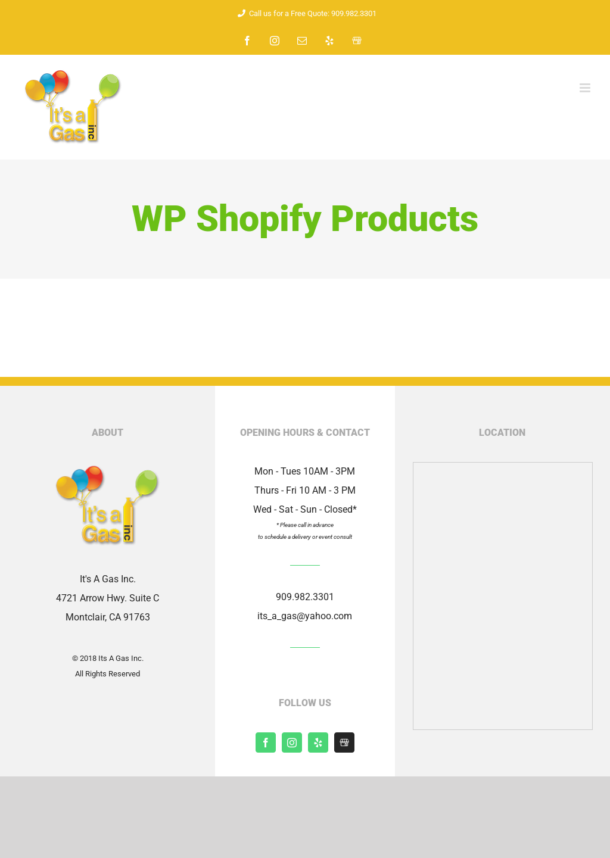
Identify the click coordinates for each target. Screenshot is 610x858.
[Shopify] (344, 742)
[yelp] (318, 742)
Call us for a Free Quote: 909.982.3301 (305, 13)
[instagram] (292, 742)
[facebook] (266, 742)
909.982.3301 (305, 597)
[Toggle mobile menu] (586, 88)
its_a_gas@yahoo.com (304, 616)
